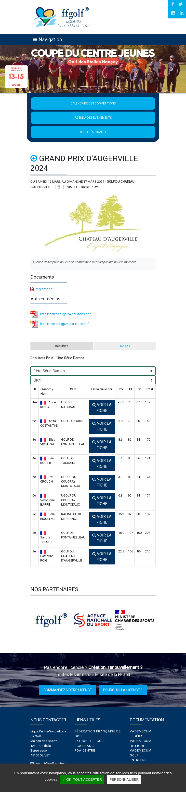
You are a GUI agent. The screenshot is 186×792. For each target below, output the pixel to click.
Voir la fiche (101, 407)
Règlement (41, 289)
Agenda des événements (93, 117)
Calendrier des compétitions (93, 103)
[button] (14, 69)
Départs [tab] (124, 346)
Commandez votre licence (67, 690)
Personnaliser (124, 779)
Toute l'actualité (93, 132)
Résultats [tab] (61, 346)
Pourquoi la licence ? (123, 690)
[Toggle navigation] (47, 39)
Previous (26, 620)
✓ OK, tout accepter (82, 779)
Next (159, 620)
